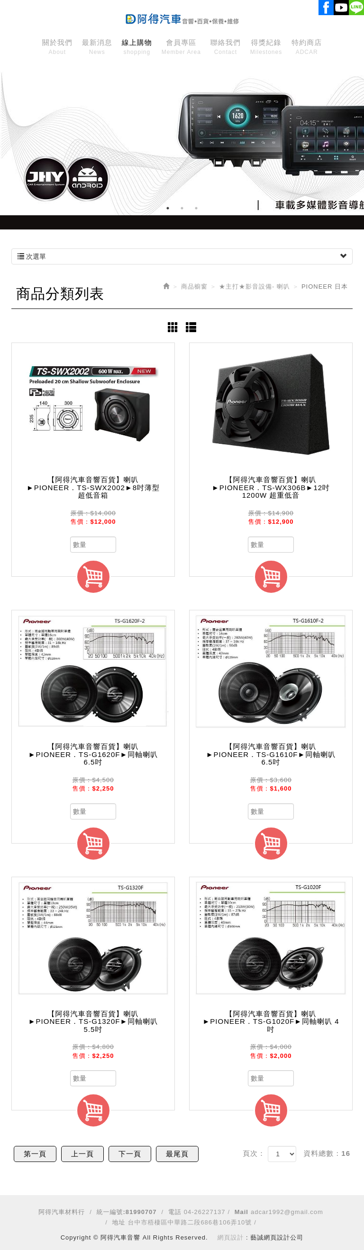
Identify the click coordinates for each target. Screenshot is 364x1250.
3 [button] (196, 208)
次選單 (182, 256)
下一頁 (129, 1154)
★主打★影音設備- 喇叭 (254, 286)
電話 (175, 1211)
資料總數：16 (326, 1153)
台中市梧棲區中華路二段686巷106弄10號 (189, 1222)
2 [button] (182, 208)
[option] (182, 139)
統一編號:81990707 (126, 1211)
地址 (118, 1222)
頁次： (254, 1153)
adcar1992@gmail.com (287, 1211)
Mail (241, 1211)
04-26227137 (205, 1211)
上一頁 (82, 1154)
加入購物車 (93, 576)
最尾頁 (177, 1154)
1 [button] (168, 208)
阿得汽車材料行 (61, 1211)
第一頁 (35, 1154)
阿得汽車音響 (182, 17)
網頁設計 (231, 1237)
